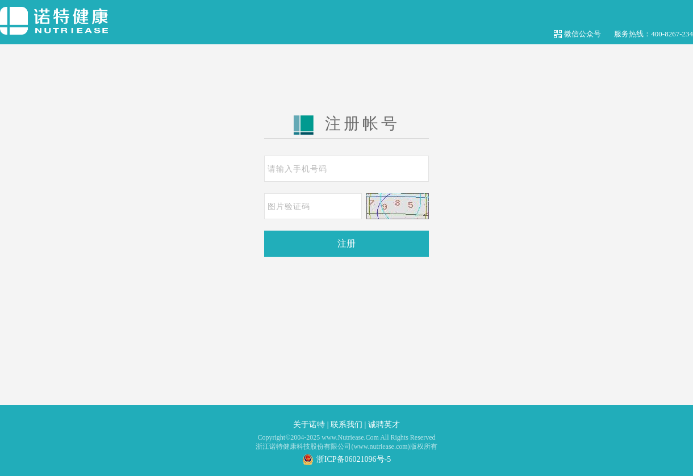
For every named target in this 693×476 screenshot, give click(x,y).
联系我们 (346, 424)
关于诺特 (309, 424)
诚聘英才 (384, 424)
